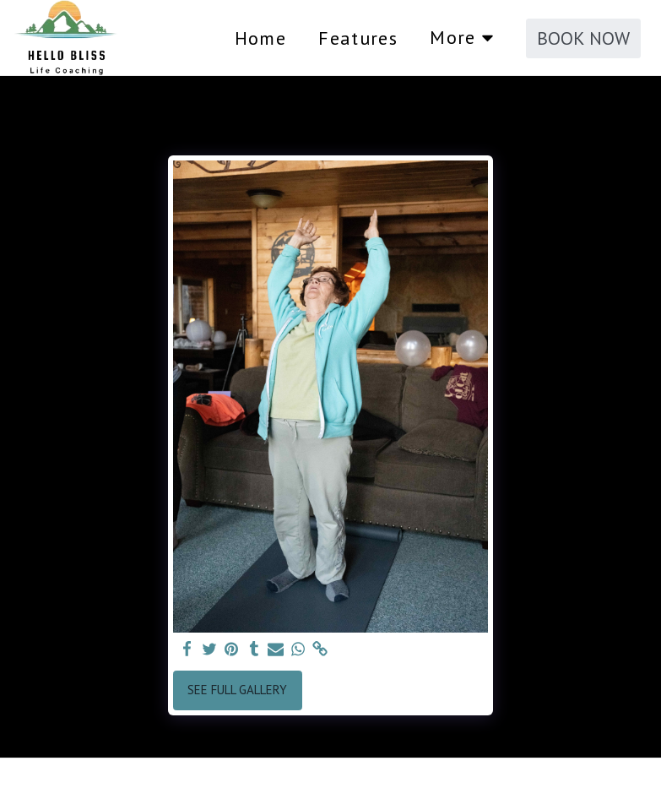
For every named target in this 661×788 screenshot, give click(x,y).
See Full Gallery (237, 690)
